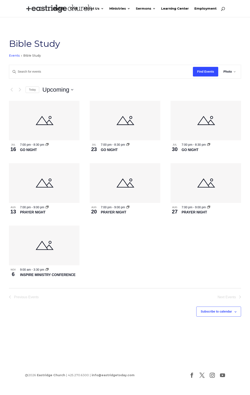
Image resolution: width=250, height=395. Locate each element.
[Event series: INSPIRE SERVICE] (47, 269)
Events (14, 55)
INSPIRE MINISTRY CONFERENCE (47, 275)
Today (32, 89)
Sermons (143, 8)
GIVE (74, 8)
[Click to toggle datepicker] (57, 89)
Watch (58, 8)
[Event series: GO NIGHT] (47, 144)
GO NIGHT (28, 150)
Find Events (205, 71)
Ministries (117, 8)
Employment (205, 8)
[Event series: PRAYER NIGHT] (47, 207)
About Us (92, 8)
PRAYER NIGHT (32, 212)
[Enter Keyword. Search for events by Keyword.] (101, 71)
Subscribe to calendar (216, 311)
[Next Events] (19, 89)
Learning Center (175, 8)
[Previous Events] (11, 89)
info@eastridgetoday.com (113, 375)
